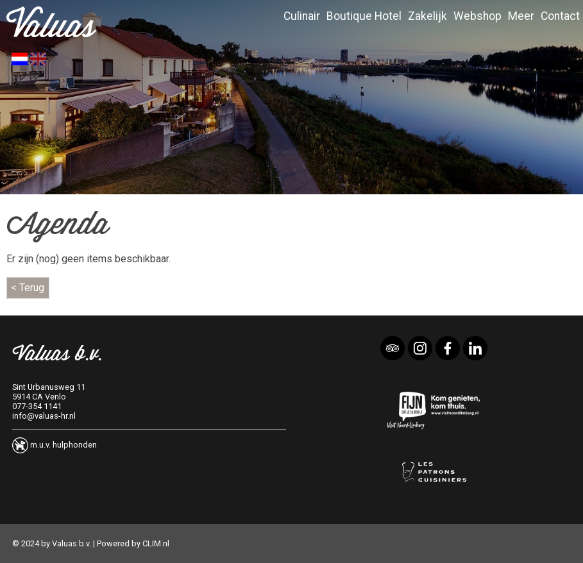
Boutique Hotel (363, 16)
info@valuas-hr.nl (44, 416)
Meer (521, 16)
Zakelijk (427, 16)
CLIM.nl (155, 543)
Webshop (477, 16)
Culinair (301, 16)
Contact (560, 16)
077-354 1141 (37, 406)
